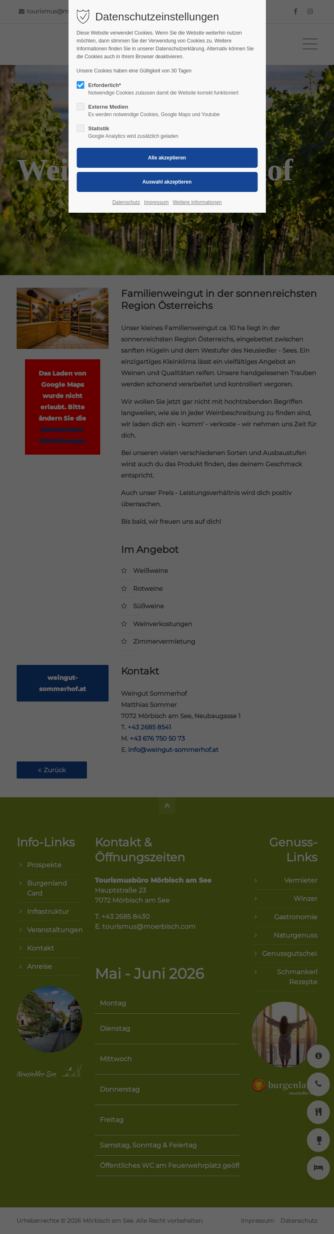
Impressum (156, 202)
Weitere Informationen (197, 202)
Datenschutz (126, 202)
